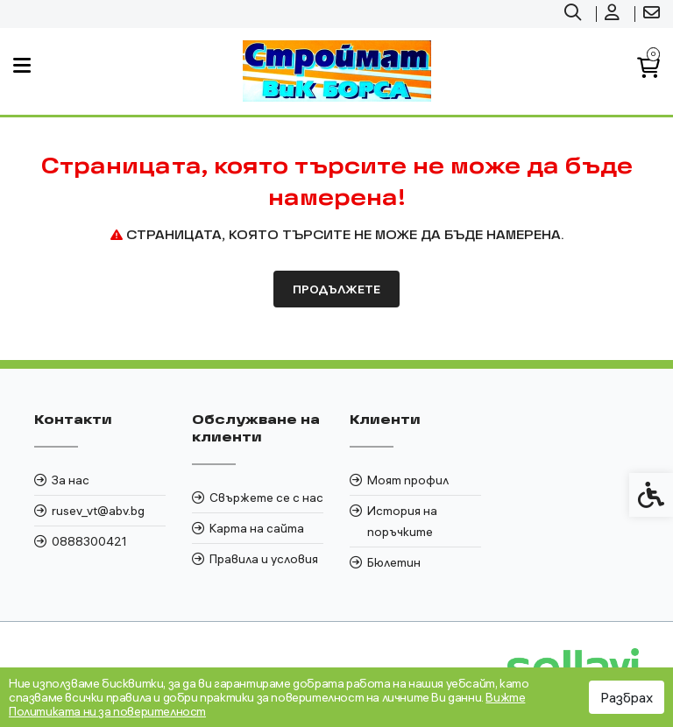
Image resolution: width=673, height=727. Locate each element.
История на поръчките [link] (402, 521)
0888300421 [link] (89, 541)
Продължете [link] (336, 289)
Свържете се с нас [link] (266, 497)
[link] (574, 14)
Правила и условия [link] (263, 559)
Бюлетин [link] (394, 562)
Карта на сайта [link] (256, 528)
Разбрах (626, 697)
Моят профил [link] (408, 480)
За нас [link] (70, 480)
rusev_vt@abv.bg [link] (98, 511)
